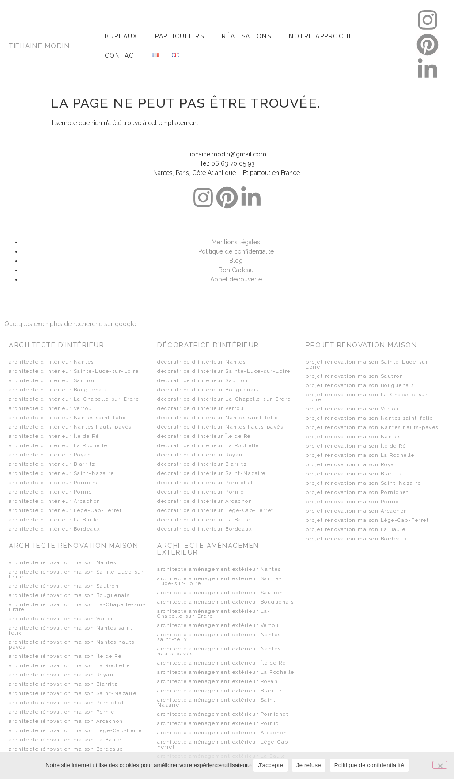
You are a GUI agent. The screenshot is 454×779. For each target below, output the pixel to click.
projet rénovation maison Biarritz (354, 474)
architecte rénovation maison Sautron (64, 586)
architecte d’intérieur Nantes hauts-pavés (70, 427)
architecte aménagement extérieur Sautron (220, 593)
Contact (122, 55)
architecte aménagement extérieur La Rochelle (225, 672)
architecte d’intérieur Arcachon (55, 501)
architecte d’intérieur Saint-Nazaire (61, 473)
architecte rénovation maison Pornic (62, 712)
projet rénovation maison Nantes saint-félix (369, 418)
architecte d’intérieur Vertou (50, 408)
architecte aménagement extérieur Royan (217, 681)
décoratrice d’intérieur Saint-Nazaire (211, 473)
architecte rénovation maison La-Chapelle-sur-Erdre (77, 607)
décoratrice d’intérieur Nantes (201, 362)
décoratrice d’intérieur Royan (200, 455)
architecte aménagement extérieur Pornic (218, 723)
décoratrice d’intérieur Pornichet (205, 483)
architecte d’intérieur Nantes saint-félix (67, 418)
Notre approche (321, 36)
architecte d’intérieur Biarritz (52, 464)
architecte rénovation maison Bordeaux (66, 749)
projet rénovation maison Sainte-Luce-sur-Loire (368, 364)
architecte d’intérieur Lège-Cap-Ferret (65, 510)
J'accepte (270, 765)
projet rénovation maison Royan (352, 464)
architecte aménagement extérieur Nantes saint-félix (219, 637)
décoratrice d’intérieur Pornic (200, 492)
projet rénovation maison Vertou (352, 409)
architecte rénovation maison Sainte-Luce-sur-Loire (78, 574)
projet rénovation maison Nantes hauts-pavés (372, 427)
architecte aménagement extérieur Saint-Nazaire (218, 702)
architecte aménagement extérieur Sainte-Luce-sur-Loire (219, 581)
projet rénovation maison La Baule (356, 529)
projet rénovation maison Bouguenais (360, 385)
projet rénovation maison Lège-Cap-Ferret (367, 520)
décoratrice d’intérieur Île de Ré (204, 436)
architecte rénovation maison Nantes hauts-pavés (73, 644)
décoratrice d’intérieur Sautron (202, 381)
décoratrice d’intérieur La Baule (203, 520)
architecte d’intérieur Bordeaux (55, 529)
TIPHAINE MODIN (39, 46)
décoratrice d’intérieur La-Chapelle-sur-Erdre (224, 399)
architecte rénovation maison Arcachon (66, 721)
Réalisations (246, 36)
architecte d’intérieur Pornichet (55, 483)
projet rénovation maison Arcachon (357, 511)
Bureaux (121, 36)
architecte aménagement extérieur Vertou (218, 625)
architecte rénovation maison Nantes (63, 563)
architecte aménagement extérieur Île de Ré (221, 663)
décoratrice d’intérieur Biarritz (202, 464)
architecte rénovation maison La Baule (65, 740)
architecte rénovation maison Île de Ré (65, 656)
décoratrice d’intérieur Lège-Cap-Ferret (215, 510)
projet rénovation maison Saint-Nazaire (363, 483)
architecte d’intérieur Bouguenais (58, 390)
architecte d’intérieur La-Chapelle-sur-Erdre (74, 399)
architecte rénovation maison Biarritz (63, 684)
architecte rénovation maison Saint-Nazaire (72, 693)
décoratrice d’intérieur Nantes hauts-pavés (220, 427)
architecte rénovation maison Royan (61, 675)
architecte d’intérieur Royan (50, 455)
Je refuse (308, 765)
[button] (123, 36)
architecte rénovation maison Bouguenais (69, 595)
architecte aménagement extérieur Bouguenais (225, 602)
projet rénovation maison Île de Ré (356, 446)
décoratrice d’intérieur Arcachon (204, 501)
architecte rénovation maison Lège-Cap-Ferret (76, 730)
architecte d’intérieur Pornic (50, 492)
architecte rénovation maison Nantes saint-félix (72, 630)
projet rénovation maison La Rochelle (360, 455)
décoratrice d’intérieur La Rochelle (208, 445)
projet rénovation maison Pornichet (357, 492)
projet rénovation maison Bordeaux (357, 539)
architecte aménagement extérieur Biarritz (219, 691)
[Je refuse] (439, 765)
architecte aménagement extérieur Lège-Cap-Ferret (224, 744)
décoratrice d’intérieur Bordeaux (204, 529)
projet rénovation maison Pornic (352, 502)
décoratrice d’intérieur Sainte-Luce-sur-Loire (224, 371)
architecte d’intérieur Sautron (52, 381)
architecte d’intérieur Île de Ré (54, 436)
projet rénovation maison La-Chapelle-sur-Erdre (368, 397)
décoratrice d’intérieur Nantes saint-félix (217, 418)
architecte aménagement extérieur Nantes (219, 569)
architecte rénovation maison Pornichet (66, 703)
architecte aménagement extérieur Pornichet (222, 714)
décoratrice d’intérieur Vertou (200, 408)
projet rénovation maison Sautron (354, 376)
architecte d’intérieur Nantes (51, 362)
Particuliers (179, 36)
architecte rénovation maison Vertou (62, 619)
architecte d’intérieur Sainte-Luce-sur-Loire (74, 371)
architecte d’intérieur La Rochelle (58, 445)
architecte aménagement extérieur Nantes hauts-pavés (219, 651)
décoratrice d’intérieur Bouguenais (208, 390)
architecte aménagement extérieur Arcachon (222, 733)
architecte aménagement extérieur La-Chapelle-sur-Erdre (213, 613)
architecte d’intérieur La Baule (54, 520)
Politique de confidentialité (369, 765)
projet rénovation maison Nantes (353, 437)
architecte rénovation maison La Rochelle (69, 666)
